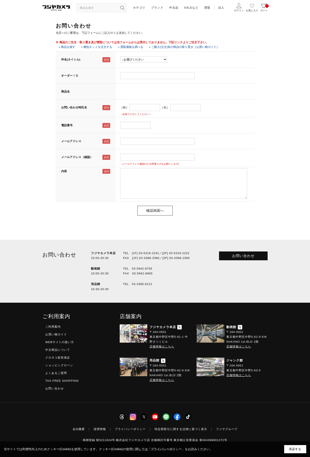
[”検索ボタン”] (122, 7)
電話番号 (67, 125)
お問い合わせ (243, 256)
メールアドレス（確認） (77, 157)
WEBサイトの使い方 (59, 342)
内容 (64, 171)
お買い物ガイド (56, 334)
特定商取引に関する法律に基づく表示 (181, 429)
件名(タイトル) (70, 59)
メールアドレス (71, 141)
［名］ (165, 107)
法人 (221, 7)
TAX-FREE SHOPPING (62, 380)
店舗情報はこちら (161, 346)
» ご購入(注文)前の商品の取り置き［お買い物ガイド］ (184, 47)
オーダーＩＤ (69, 75)
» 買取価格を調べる (130, 47)
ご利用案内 (53, 326)
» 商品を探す (67, 47)
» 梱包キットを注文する (96, 47)
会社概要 (79, 429)
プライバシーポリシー (130, 429)
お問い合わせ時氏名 (74, 107)
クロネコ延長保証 (57, 357)
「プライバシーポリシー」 (166, 449)
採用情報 (100, 429)
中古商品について (57, 349)
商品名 (65, 91)
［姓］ (124, 107)
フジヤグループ (227, 429)
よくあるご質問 (56, 373)
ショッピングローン (59, 365)
